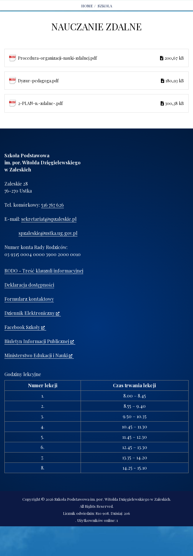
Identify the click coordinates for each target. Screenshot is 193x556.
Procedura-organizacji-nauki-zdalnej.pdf (101, 58)
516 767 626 (52, 205)
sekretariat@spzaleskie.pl (48, 219)
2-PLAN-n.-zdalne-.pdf (101, 103)
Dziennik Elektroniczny (31, 313)
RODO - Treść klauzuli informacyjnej (43, 271)
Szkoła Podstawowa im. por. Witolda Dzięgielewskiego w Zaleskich (112, 499)
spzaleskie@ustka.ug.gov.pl (48, 233)
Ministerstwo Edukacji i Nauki (38, 355)
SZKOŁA (105, 5)
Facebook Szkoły (24, 327)
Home (87, 5)
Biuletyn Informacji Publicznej (39, 341)
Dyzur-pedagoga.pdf (101, 80)
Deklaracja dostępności (29, 285)
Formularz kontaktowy (29, 299)
